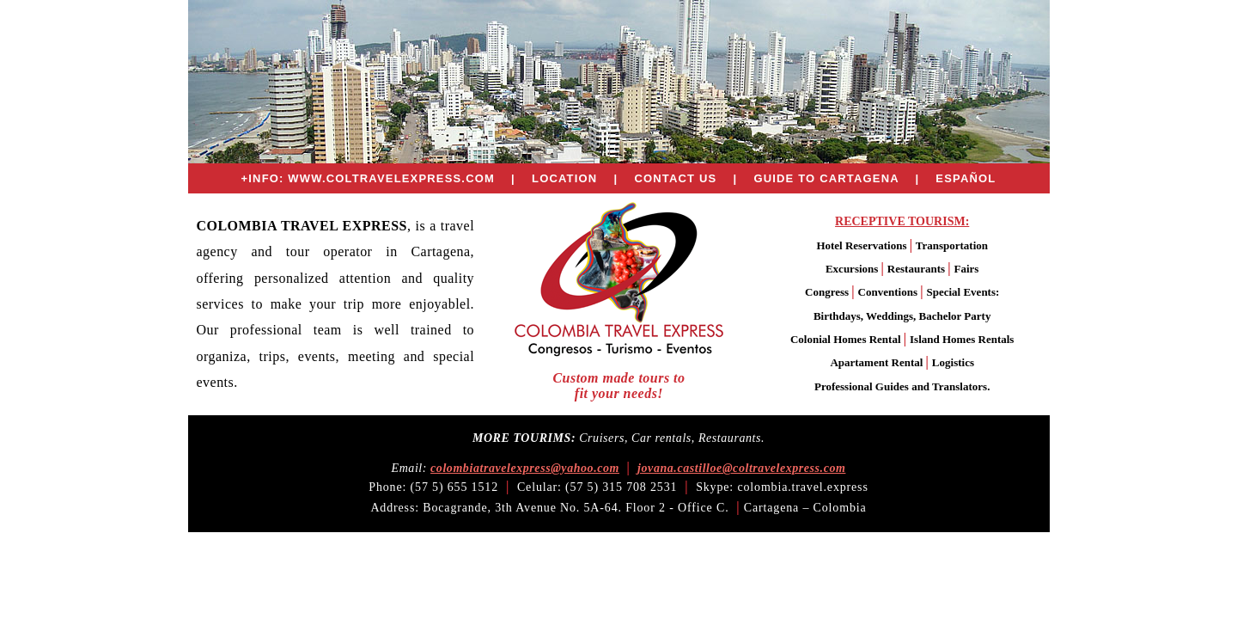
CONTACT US (675, 178)
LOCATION (564, 178)
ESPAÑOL (965, 178)
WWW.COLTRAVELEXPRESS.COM (391, 178)
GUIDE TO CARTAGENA (826, 178)
